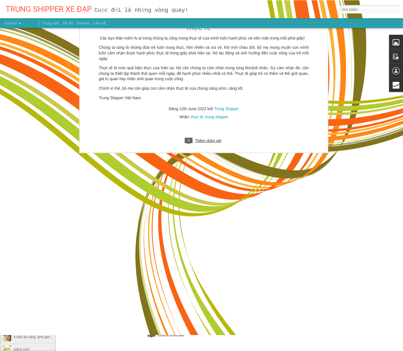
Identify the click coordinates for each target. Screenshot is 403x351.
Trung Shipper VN (194, 310)
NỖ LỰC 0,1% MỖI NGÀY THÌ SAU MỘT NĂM (48, 324)
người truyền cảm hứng (155, 310)
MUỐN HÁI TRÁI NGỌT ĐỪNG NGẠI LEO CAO (49, 286)
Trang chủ (50, 23)
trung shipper (216, 51)
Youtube (83, 23)
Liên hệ (99, 23)
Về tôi (67, 23)
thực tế (197, 51)
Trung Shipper (226, 42)
